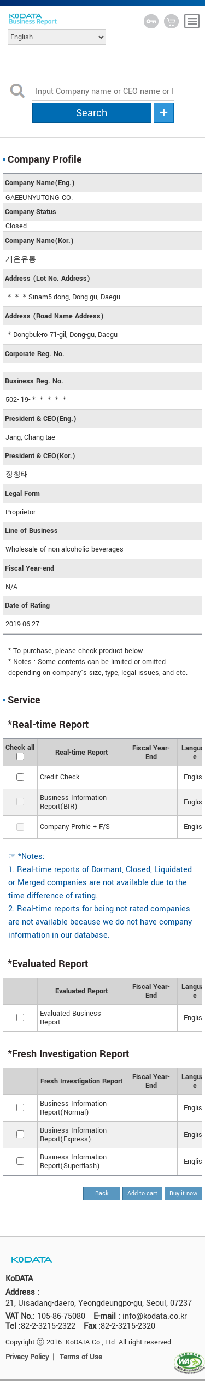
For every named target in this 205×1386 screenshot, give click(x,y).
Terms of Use (81, 1357)
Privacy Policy (27, 1357)
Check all (19, 748)
